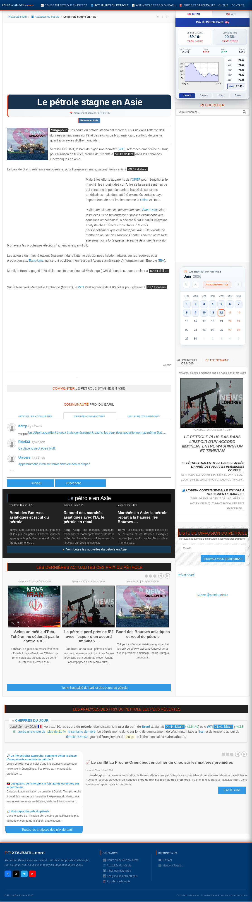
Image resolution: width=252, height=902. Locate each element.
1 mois (187, 95)
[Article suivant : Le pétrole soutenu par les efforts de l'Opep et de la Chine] (80, 483)
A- (167, 17)
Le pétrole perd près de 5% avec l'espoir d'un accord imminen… (88, 636)
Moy (231, 86)
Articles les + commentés (35, 416)
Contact (237, 5)
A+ (157, 17)
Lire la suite (232, 790)
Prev (161, 576)
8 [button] (186, 312)
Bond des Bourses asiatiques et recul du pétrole (29, 517)
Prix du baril (186, 575)
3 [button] (204, 304)
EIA (161, 260)
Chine (144, 200)
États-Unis (149, 210)
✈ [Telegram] (24, 874)
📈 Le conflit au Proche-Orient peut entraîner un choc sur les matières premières (159, 762)
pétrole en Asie (93, 498)
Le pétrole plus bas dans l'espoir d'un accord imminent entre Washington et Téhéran (212, 444)
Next (167, 576)
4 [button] (213, 304)
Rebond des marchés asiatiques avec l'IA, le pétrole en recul (84, 517)
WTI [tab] (231, 14)
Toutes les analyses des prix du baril (50, 829)
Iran (201, 731)
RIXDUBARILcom (25, 852)
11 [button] (212, 312)
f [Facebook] (7, 874)
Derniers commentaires (89, 416)
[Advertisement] (89, 60)
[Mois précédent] (195, 284)
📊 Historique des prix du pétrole (28, 811)
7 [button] (238, 304)
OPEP (136, 179)
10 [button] (204, 312)
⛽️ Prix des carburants (197, 5)
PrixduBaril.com (16, 895)
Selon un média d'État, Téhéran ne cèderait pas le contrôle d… (35, 636)
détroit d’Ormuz (77, 737)
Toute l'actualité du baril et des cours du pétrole (94, 687)
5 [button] (221, 304)
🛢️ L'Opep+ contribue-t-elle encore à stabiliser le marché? (213, 492)
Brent (146, 726)
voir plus (23, 433)
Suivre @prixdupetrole (212, 595)
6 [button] (230, 304)
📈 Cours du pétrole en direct (64, 5)
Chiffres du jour (31, 720)
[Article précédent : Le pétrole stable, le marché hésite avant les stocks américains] (30, 483)
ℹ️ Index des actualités (117, 870)
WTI (122, 149)
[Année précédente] (186, 284)
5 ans (238, 95)
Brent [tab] (193, 14)
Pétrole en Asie (89, 120)
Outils (223, 5)
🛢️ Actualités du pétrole (110, 5)
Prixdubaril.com (17, 16)
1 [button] (186, 304)
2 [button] (195, 304)
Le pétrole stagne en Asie (90, 102)
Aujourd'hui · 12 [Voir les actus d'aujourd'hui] (217, 284)
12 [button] (221, 312)
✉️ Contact (165, 860)
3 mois (204, 95)
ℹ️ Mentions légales (170, 865)
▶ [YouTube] (32, 873)
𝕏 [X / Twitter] (16, 873)
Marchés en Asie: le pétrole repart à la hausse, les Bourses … (143, 517)
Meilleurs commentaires (143, 416)
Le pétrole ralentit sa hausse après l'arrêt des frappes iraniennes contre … (213, 466)
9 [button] (195, 312)
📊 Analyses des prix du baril (154, 5)
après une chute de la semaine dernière (57, 732)
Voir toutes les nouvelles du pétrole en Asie (94, 549)
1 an (220, 95)
